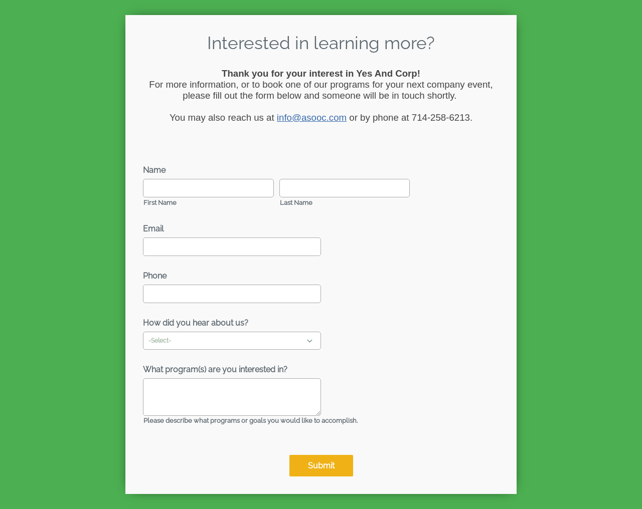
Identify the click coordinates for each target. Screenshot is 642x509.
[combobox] (232, 341)
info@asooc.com (312, 117)
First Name (160, 202)
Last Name (296, 202)
